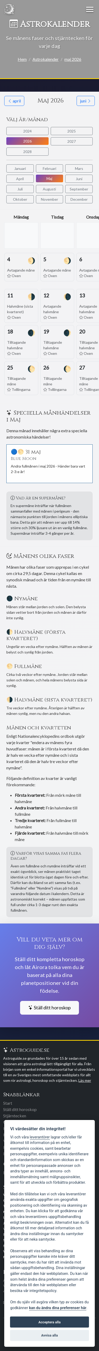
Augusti (49, 189)
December (79, 199)
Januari (20, 168)
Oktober (20, 199)
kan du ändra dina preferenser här (57, 1308)
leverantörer (40, 1137)
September (79, 189)
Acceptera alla (50, 1322)
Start (7, 1103)
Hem (22, 59)
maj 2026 (72, 59)
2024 (27, 131)
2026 (27, 141)
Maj (49, 178)
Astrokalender (45, 59)
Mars (79, 168)
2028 (27, 151)
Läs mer (84, 1080)
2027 (71, 141)
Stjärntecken (14, 1115)
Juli (20, 189)
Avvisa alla (49, 1335)
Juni (79, 178)
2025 (71, 131)
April (20, 178)
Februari (49, 168)
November (49, 199)
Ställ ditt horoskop (49, 1007)
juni (85, 100)
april (14, 100)
